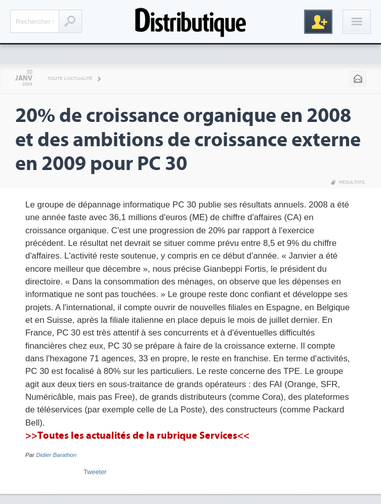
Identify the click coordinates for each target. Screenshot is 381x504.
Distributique (190, 21)
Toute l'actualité (70, 78)
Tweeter (95, 472)
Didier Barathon (56, 455)
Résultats (352, 182)
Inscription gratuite (318, 21)
